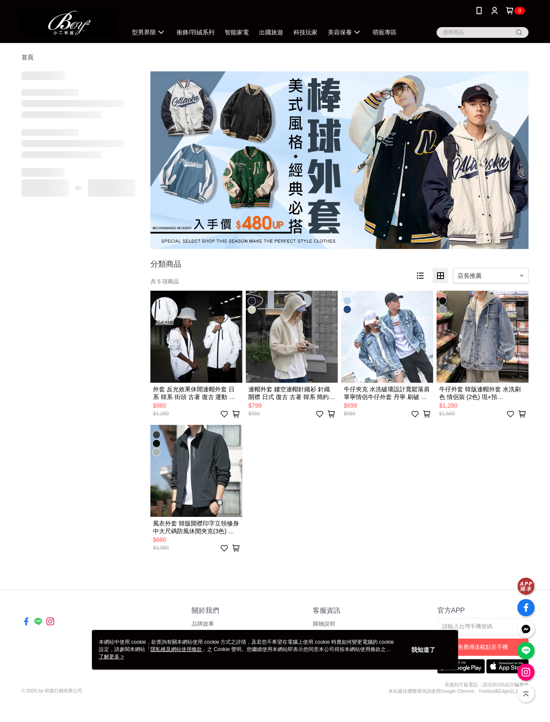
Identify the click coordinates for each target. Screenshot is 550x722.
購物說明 (324, 624)
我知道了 (423, 649)
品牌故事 (203, 624)
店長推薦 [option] (470, 275)
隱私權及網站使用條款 (176, 649)
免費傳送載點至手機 (483, 647)
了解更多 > (111, 657)
